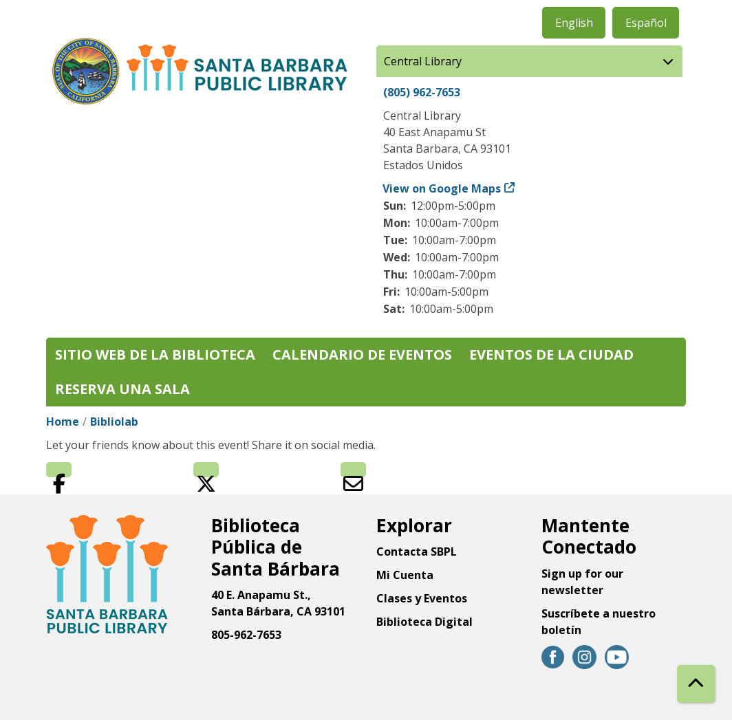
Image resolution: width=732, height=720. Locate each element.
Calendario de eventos (362, 354)
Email (353, 469)
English (574, 22)
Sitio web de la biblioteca (155, 354)
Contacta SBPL (416, 551)
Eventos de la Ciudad (551, 354)
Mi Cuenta (404, 574)
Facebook (59, 469)
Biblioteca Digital (424, 621)
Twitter (206, 469)
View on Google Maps (442, 188)
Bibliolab (114, 421)
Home (62, 421)
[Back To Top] (696, 684)
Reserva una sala (122, 389)
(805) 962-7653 (421, 92)
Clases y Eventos (421, 598)
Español (646, 22)
